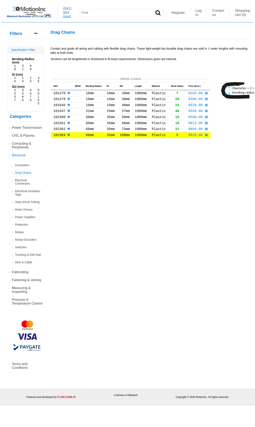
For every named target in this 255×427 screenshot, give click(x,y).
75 (31, 98)
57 (15, 98)
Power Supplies (25, 217)
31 (23, 67)
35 (38, 79)
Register (178, 13)
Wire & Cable (23, 262)
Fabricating (20, 272)
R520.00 (198, 108)
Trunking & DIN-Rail (28, 254)
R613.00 (198, 128)
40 (31, 91)
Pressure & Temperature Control (27, 301)
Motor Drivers (24, 209)
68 (31, 67)
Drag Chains (23, 172)
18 (15, 67)
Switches (21, 247)
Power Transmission (27, 127)
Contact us (218, 13)
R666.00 (198, 135)
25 (31, 79)
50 (38, 91)
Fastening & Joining (26, 280)
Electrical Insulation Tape (27, 192)
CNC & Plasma (23, 135)
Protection (21, 224)
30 (23, 91)
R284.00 (198, 94)
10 (15, 79)
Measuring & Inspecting (21, 289)
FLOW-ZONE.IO (66, 397)
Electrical (18, 155)
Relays (19, 232)
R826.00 (198, 142)
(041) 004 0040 (67, 12)
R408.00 (198, 101)
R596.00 (198, 122)
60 (23, 98)
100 (38, 100)
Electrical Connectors (22, 182)
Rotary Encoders (26, 239)
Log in (198, 13)
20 (15, 91)
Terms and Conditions (20, 365)
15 (23, 79)
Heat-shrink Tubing (27, 202)
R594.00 (198, 115)
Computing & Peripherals (21, 145)
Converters (22, 165)
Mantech (133, 395)
